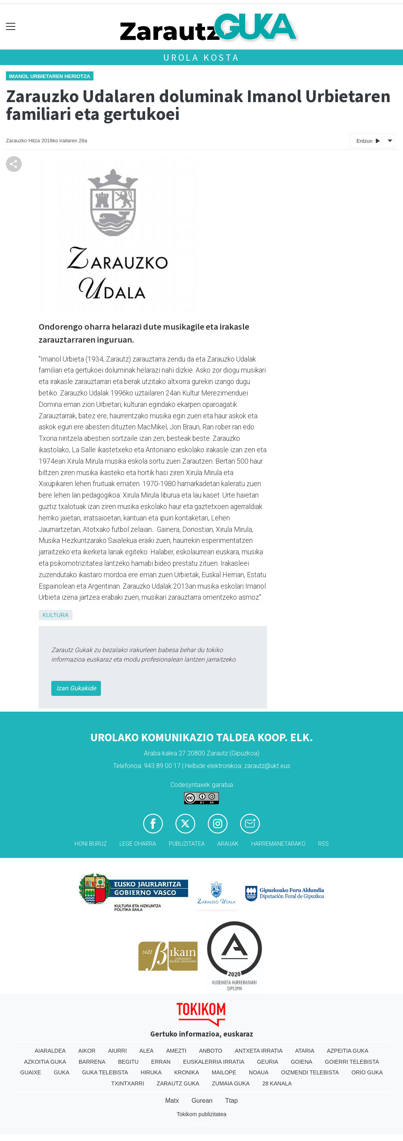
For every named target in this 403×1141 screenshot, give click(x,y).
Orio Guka (366, 1072)
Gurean (202, 1100)
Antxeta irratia (259, 1051)
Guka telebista (105, 1072)
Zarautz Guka (178, 1083)
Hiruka (151, 1072)
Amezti (176, 1051)
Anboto (210, 1051)
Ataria (304, 1051)
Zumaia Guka (231, 1083)
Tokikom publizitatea (201, 1114)
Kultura (56, 615)
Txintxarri (127, 1083)
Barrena (92, 1062)
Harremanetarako (278, 844)
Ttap (231, 1100)
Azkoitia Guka (45, 1062)
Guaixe (30, 1072)
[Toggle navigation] (10, 27)
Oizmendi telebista (310, 1072)
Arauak (228, 844)
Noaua (259, 1072)
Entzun (368, 140)
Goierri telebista (352, 1062)
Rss (323, 844)
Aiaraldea (50, 1051)
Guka (61, 1072)
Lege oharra (137, 844)
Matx (172, 1100)
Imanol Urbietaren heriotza (49, 76)
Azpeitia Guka (347, 1051)
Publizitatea (187, 844)
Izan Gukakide (76, 688)
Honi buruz (91, 844)
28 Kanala (277, 1083)
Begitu (128, 1062)
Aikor (87, 1051)
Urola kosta (201, 57)
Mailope (224, 1072)
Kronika (186, 1072)
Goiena (301, 1062)
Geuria (267, 1062)
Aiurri (117, 1051)
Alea (147, 1051)
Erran (160, 1062)
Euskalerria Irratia (213, 1062)
